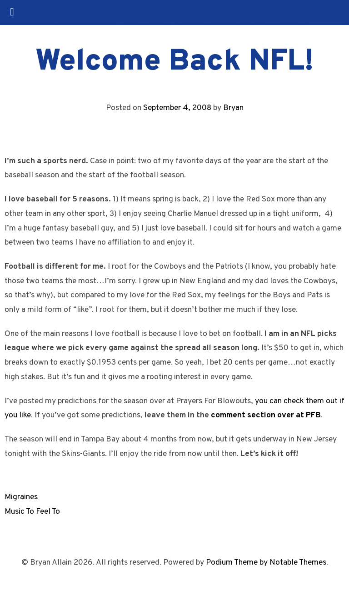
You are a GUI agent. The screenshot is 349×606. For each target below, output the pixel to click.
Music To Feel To (32, 511)
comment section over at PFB (266, 415)
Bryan (233, 108)
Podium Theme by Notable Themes (266, 562)
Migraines (21, 497)
